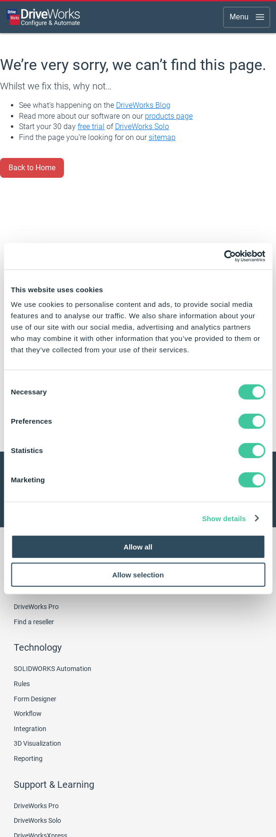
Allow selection (138, 574)
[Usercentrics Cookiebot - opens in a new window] (223, 256)
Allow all (138, 547)
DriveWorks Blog (143, 105)
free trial (91, 126)
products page (169, 116)
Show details (224, 518)
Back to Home (32, 167)
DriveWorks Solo (142, 126)
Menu (248, 17)
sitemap (162, 137)
